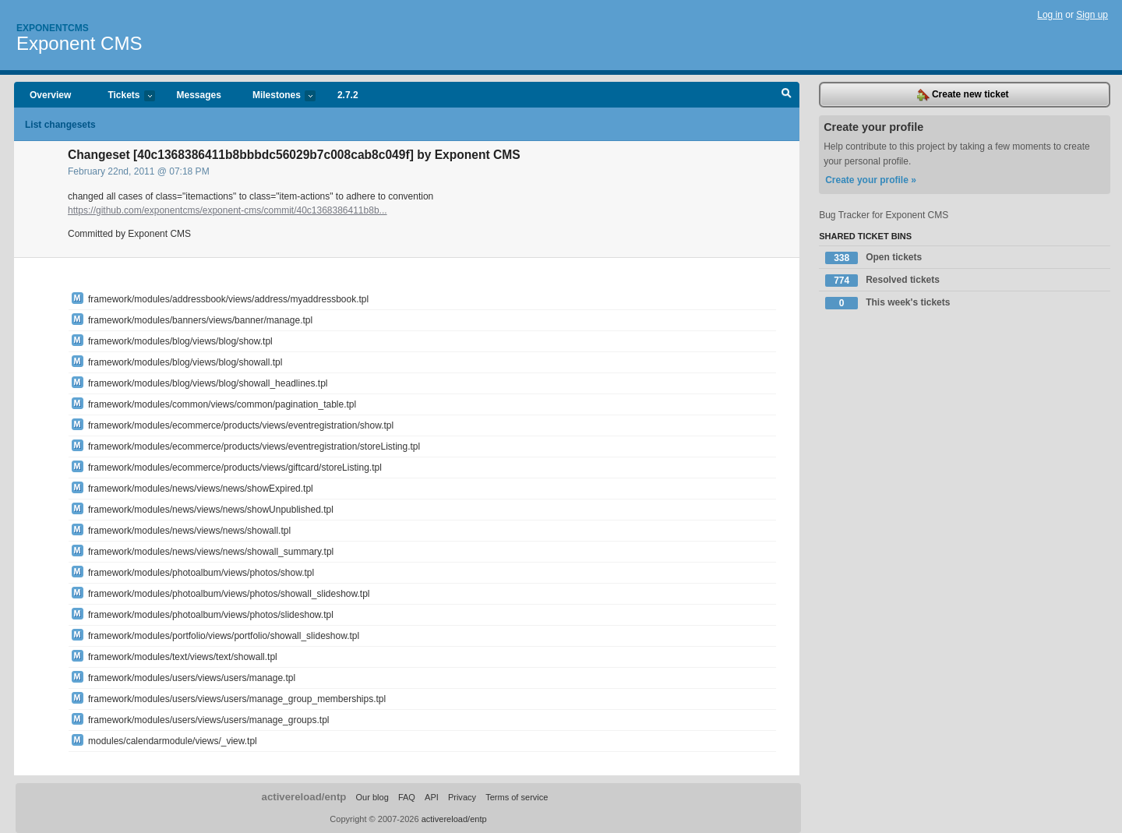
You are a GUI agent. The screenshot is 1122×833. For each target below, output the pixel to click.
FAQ (406, 797)
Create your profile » (870, 180)
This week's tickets (887, 303)
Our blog (371, 797)
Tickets (123, 96)
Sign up (1092, 14)
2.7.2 (347, 95)
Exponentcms (52, 28)
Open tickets (873, 258)
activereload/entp (304, 797)
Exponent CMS (79, 43)
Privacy (462, 797)
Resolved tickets (882, 280)
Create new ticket (963, 95)
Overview (50, 95)
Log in (1050, 14)
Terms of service (516, 797)
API (432, 797)
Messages (199, 95)
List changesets (60, 124)
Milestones (276, 96)
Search (786, 95)
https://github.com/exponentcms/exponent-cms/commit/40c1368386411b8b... (227, 210)
